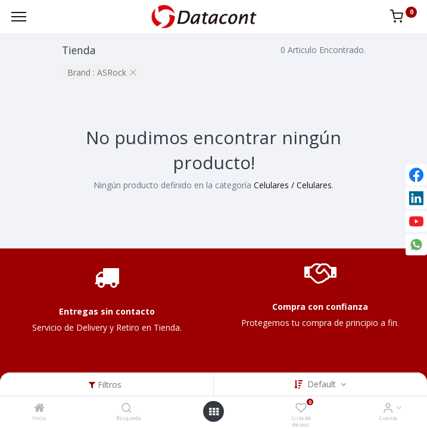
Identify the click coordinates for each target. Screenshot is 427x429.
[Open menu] (214, 412)
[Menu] (18, 17)
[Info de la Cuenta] (388, 408)
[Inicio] (39, 408)
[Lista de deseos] (301, 408)
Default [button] (322, 384)
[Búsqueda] (126, 408)
